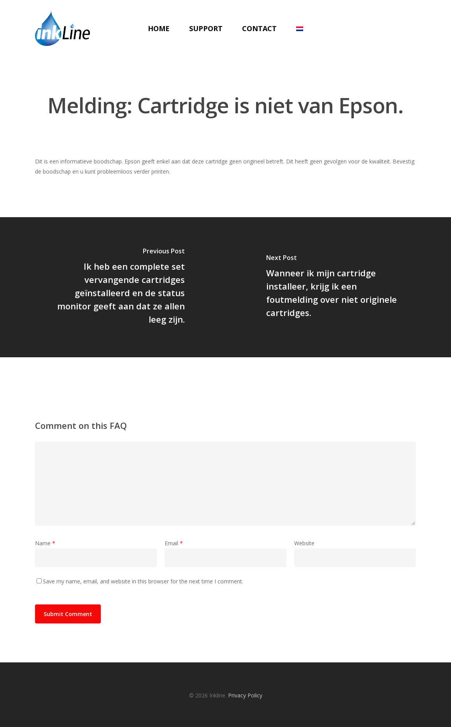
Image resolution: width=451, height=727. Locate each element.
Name (45, 543)
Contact (259, 28)
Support (206, 28)
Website (304, 543)
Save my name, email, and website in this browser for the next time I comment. (143, 581)
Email (174, 543)
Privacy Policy (245, 695)
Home (159, 28)
